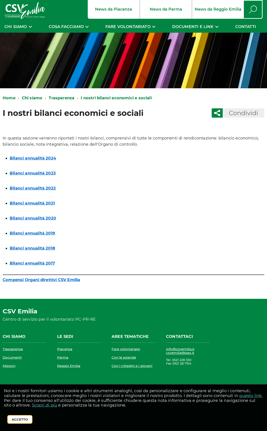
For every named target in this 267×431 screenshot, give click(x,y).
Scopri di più (44, 405)
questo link (250, 395)
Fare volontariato (126, 349)
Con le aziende (124, 357)
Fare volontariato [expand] (128, 26)
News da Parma (166, 9)
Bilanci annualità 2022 (33, 188)
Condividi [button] (240, 113)
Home (9, 98)
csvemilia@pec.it (180, 353)
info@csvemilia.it (180, 349)
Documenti (12, 357)
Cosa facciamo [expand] (66, 26)
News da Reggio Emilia (218, 9)
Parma (62, 357)
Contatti (245, 26)
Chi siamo (32, 98)
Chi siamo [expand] (15, 26)
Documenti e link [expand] (193, 26)
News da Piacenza (113, 9)
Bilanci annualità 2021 (32, 203)
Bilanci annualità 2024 (33, 158)
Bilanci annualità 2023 (33, 173)
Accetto (20, 419)
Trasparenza (61, 98)
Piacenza (64, 349)
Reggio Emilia (68, 366)
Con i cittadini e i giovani (132, 366)
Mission (9, 366)
